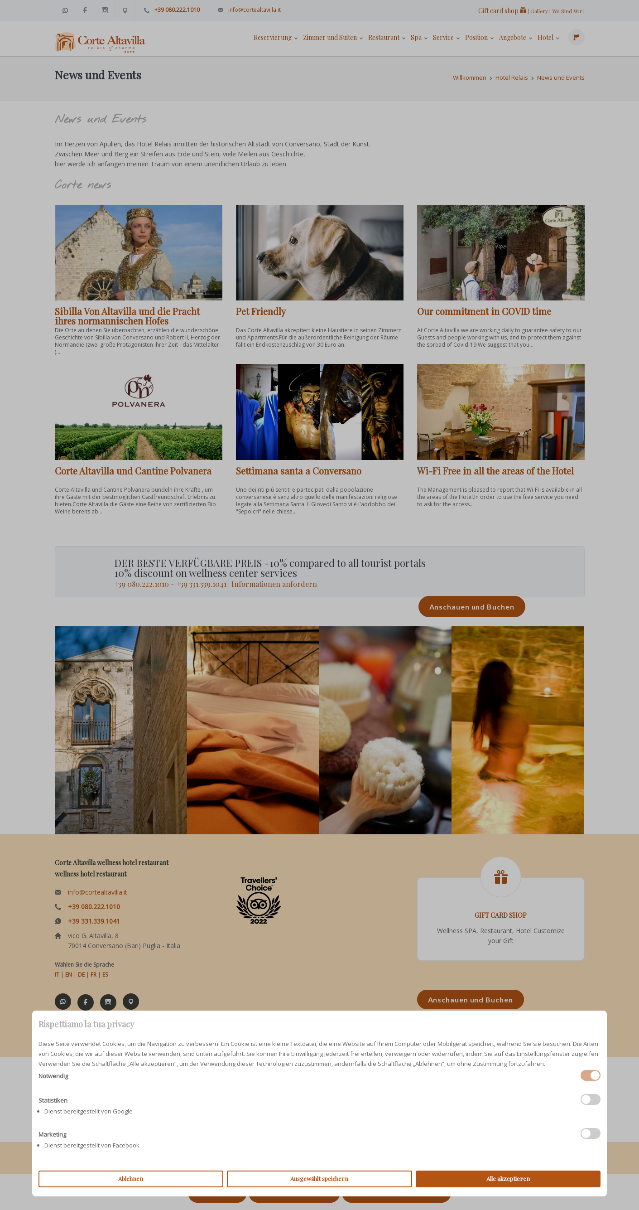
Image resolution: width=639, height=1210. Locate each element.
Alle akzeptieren (508, 1178)
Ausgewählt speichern (319, 1178)
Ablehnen (130, 1178)
